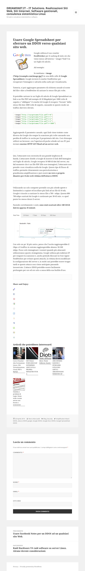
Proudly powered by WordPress (30, 567)
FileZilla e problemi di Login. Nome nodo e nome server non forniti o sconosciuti (17, 398)
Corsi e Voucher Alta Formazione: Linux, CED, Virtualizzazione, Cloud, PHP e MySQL (19, 366)
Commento (18, 452)
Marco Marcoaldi (34, 419)
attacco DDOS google (25, 421)
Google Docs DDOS (49, 421)
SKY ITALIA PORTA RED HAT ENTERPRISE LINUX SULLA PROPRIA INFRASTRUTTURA (32, 367)
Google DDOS (37, 421)
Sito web (17, 501)
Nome (16, 482)
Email (16, 492)
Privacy (15, 567)
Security (49, 419)
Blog (44, 419)
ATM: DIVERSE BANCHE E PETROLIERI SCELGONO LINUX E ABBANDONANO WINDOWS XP (58, 367)
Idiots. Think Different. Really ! (45, 362)
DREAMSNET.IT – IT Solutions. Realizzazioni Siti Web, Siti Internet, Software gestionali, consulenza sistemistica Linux (37, 11)
